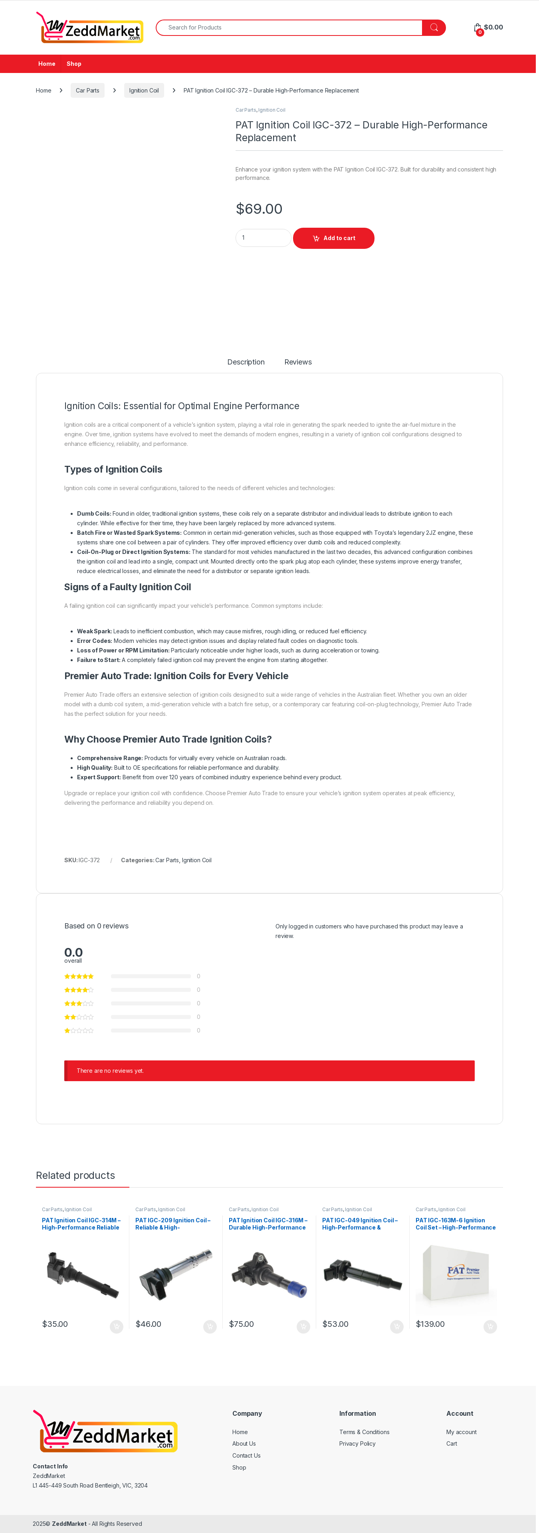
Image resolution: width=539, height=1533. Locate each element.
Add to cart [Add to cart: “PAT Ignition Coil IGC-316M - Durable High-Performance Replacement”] (303, 1327)
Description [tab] (245, 362)
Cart (451, 1443)
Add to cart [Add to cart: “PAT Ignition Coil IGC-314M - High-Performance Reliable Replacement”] (116, 1327)
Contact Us (246, 1455)
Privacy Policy (357, 1443)
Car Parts (87, 90)
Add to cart (339, 237)
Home (46, 63)
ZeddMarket (69, 1523)
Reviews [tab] (298, 362)
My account (461, 1432)
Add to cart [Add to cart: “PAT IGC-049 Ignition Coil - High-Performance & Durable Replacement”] (397, 1327)
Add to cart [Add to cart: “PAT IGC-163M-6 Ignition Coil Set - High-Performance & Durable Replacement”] (490, 1327)
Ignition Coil (144, 90)
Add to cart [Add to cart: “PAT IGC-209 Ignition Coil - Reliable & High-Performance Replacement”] (210, 1327)
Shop (74, 63)
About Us (244, 1443)
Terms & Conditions (364, 1432)
